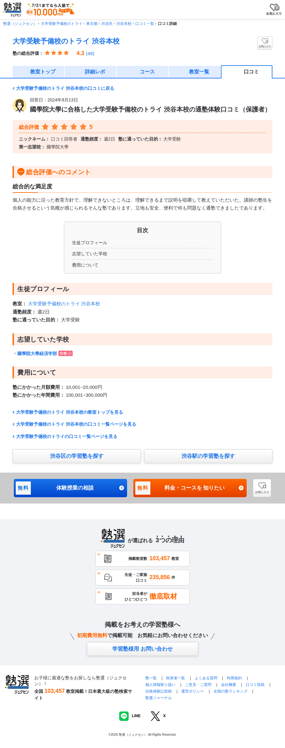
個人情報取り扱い (160, 684)
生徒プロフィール (89, 242)
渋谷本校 (123, 23)
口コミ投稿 (255, 684)
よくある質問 (206, 678)
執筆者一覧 (175, 678)
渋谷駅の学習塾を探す (208, 456)
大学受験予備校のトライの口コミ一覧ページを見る (66, 436)
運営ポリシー (192, 691)
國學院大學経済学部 (45, 353)
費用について (85, 265)
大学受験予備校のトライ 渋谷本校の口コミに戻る (65, 88)
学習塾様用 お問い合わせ (142, 649)
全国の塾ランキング (231, 691)
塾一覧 (151, 678)
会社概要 (228, 684)
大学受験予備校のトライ (61, 23)
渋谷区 (107, 23)
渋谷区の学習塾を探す (76, 456)
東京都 (92, 23)
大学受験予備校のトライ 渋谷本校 (66, 41)
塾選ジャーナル (158, 698)
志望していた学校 (89, 253)
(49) (90, 53)
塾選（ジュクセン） (20, 23)
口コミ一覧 (144, 23)
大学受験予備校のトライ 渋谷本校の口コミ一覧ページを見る (76, 424)
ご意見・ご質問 (198, 684)
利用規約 (234, 678)
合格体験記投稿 (158, 691)
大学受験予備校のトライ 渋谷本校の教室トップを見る (69, 412)
